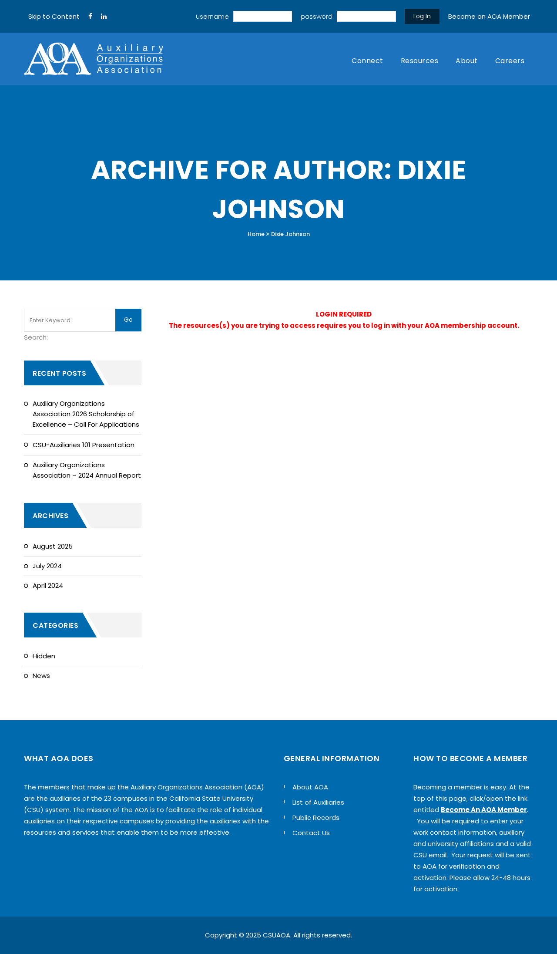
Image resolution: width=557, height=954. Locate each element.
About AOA (310, 787)
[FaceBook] (90, 16)
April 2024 (48, 585)
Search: (36, 337)
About (467, 61)
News (41, 675)
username (212, 16)
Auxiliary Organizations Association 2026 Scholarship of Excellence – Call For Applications (86, 414)
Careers (510, 61)
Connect (367, 61)
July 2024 (47, 565)
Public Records (315, 817)
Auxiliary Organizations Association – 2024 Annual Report (87, 470)
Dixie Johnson (290, 234)
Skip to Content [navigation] (54, 16)
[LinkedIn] (104, 16)
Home (256, 234)
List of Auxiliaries (318, 802)
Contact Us (311, 832)
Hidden (44, 656)
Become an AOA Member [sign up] (489, 16)
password (316, 16)
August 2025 (53, 546)
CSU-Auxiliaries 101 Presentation (83, 444)
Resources (420, 61)
